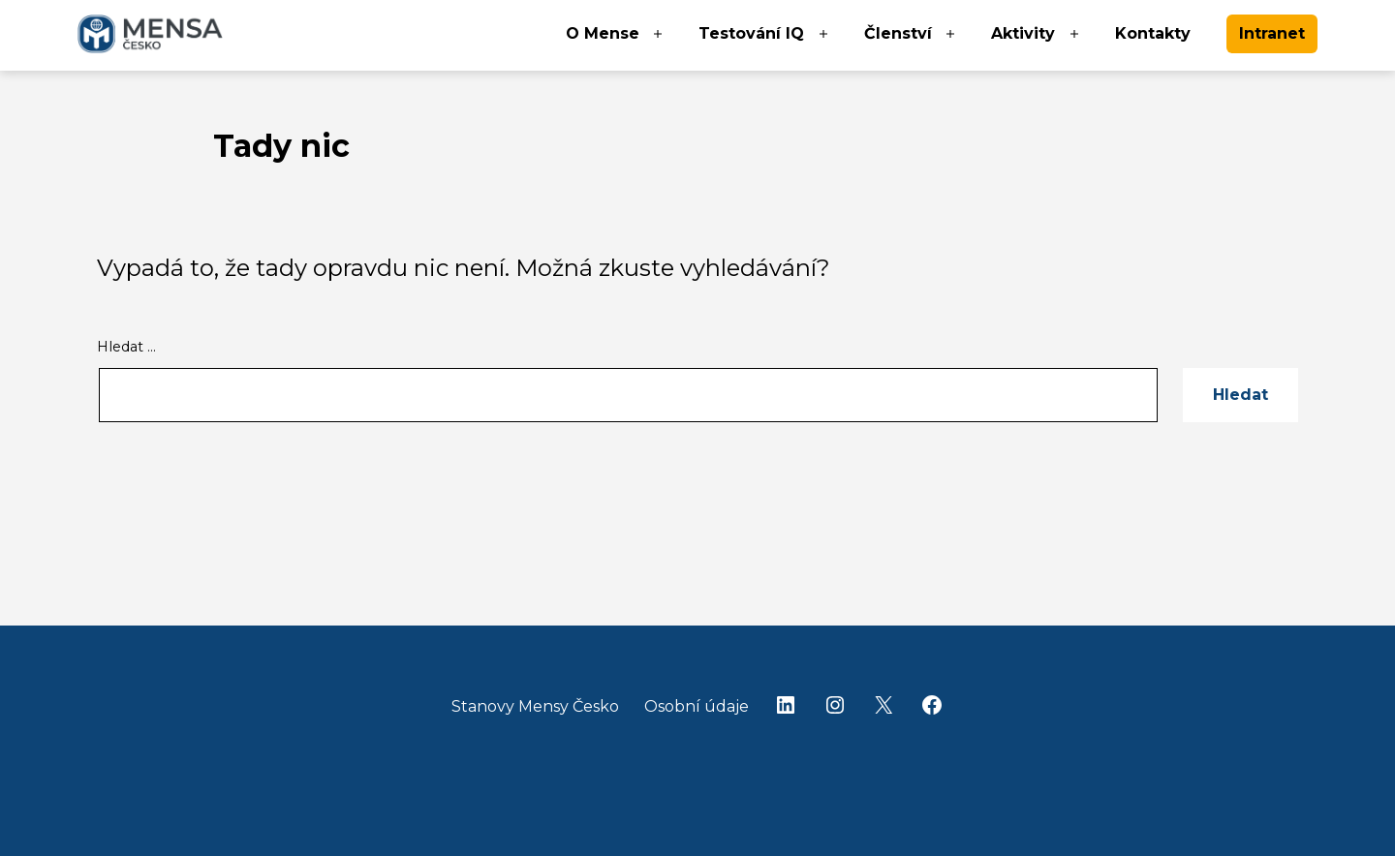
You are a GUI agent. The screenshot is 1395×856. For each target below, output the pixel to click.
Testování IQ (751, 33)
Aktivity (1023, 33)
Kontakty (1153, 33)
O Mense (602, 33)
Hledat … (126, 346)
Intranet (1272, 33)
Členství (898, 33)
